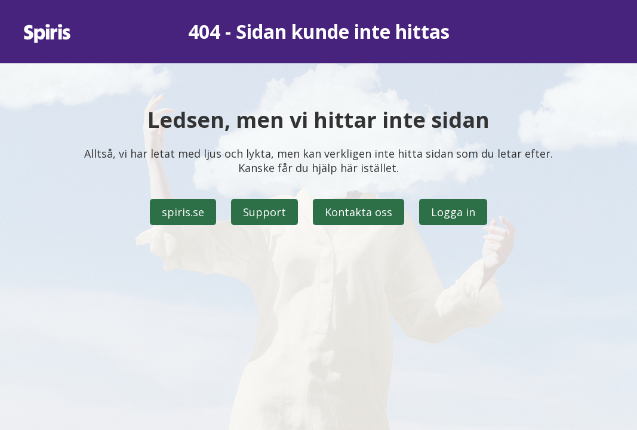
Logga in (453, 212)
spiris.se (183, 212)
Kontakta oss (358, 212)
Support (264, 212)
